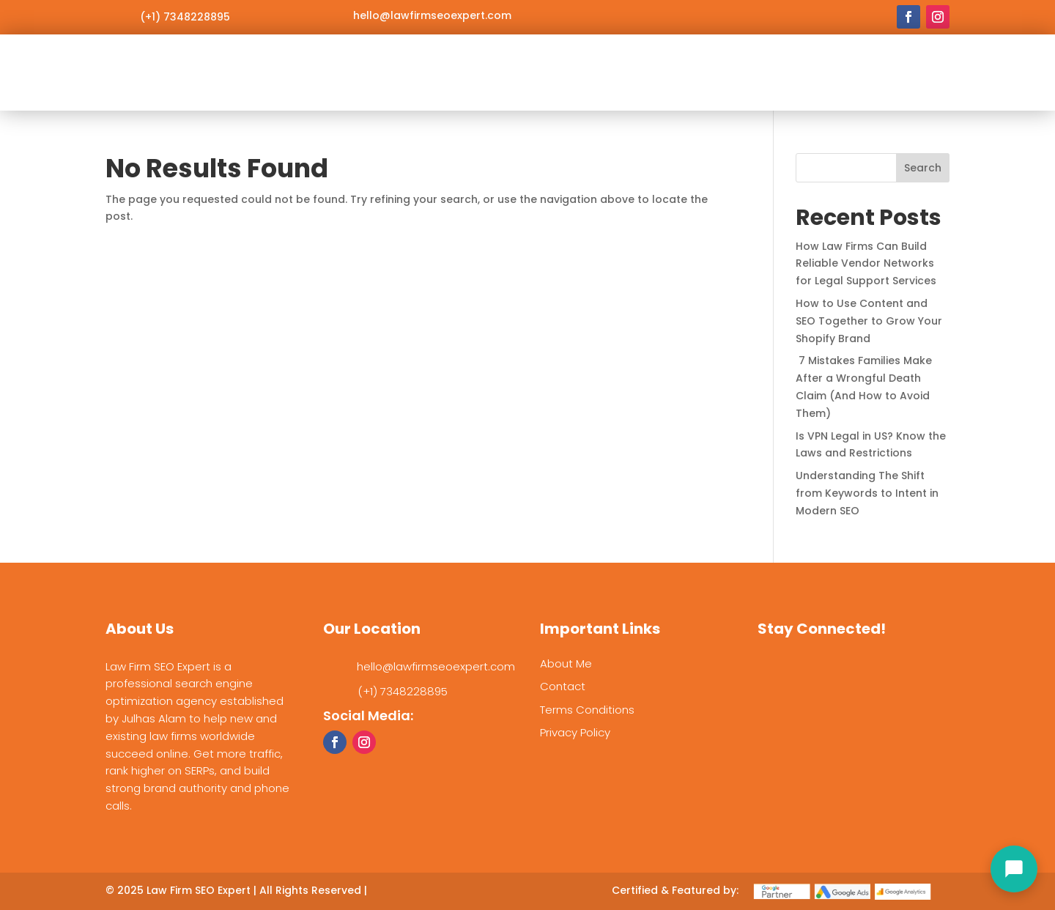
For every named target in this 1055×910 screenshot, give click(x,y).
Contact (562, 686)
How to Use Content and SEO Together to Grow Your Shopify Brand (869, 321)
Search (922, 167)
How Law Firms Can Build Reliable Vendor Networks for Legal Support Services (866, 264)
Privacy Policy (575, 732)
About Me (566, 663)
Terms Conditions (587, 709)
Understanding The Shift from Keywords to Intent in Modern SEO (867, 493)
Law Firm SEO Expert (199, 890)
